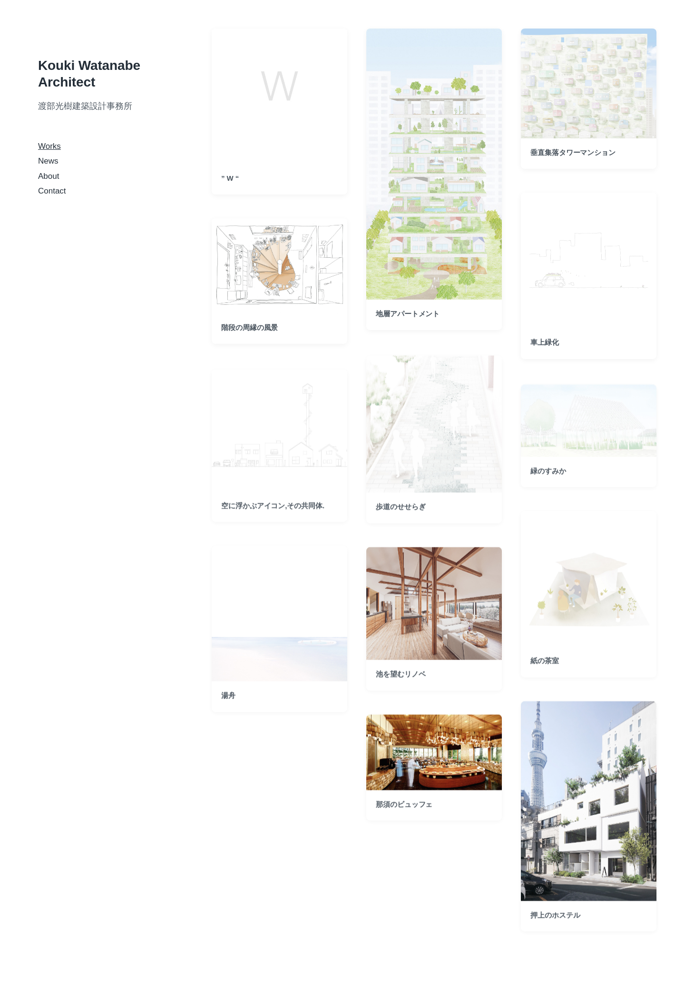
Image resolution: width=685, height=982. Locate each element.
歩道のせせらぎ (400, 523)
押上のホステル (555, 931)
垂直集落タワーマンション (573, 152)
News (48, 160)
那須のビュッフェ (404, 821)
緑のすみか (548, 487)
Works (49, 146)
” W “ (230, 178)
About (48, 176)
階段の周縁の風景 (249, 327)
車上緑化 (544, 342)
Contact (52, 190)
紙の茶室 (544, 677)
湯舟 (228, 712)
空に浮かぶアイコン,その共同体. (272, 522)
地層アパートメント (408, 314)
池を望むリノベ (400, 690)
